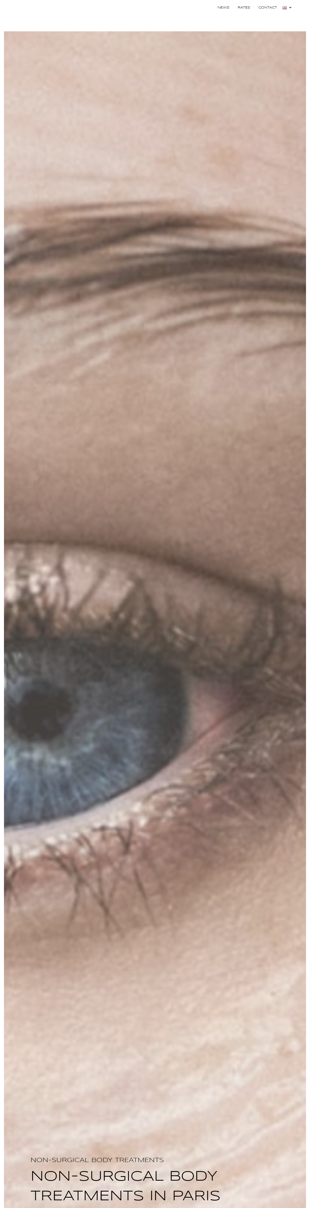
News (223, 7)
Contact (267, 7)
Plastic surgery (138, 19)
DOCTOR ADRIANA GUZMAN (48, 20)
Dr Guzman (97, 19)
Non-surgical (184, 19)
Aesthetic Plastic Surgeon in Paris (49, 27)
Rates (244, 7)
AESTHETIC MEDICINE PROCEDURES (246, 19)
